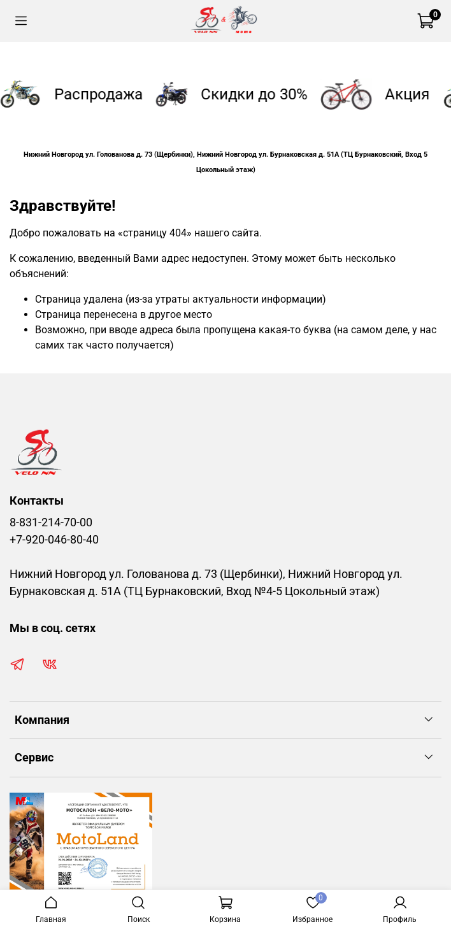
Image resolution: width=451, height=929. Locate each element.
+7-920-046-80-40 (54, 539)
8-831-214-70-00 (51, 522)
